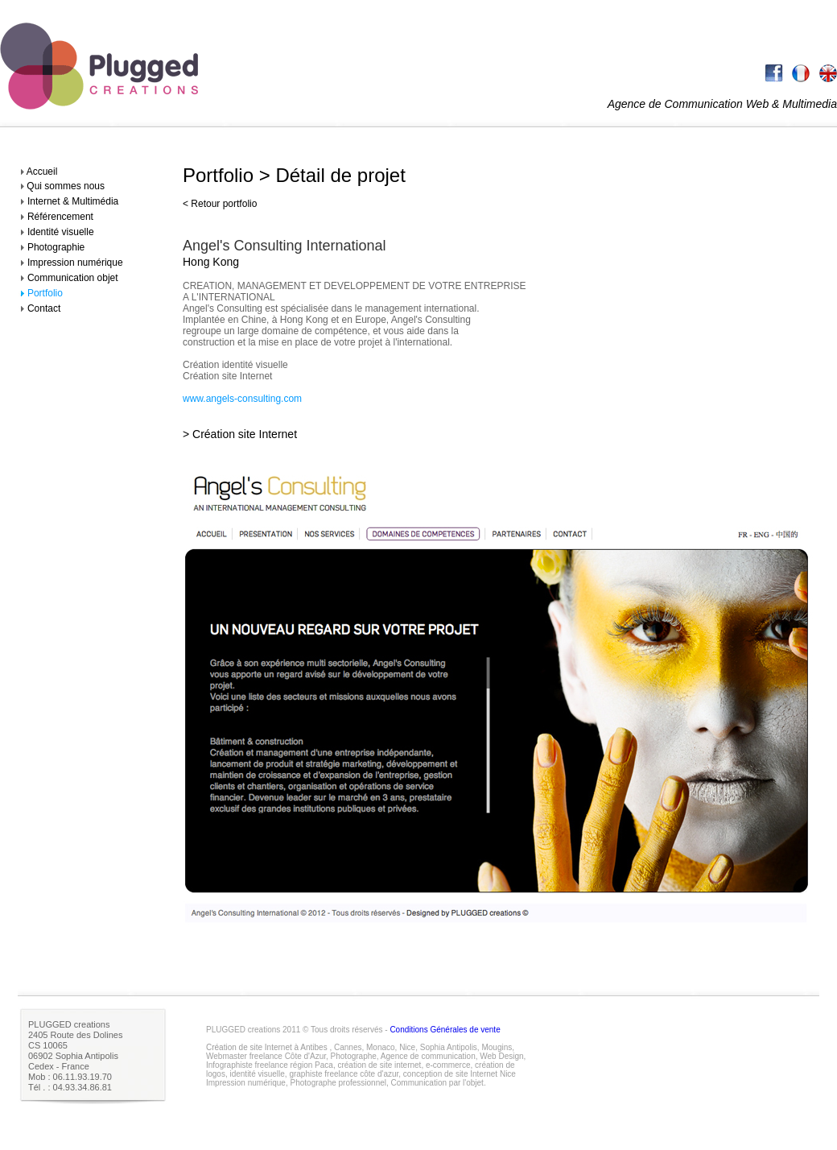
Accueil (40, 171)
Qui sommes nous (64, 186)
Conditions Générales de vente (445, 1029)
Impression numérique (75, 262)
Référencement (60, 216)
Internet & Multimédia (72, 201)
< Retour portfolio (220, 203)
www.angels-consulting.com (242, 398)
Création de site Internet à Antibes (267, 1047)
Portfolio (45, 293)
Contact (43, 308)
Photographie (56, 247)
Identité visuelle (60, 232)
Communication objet (72, 277)
